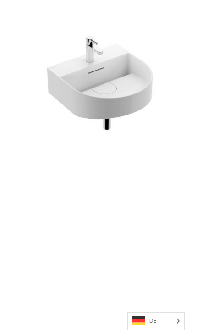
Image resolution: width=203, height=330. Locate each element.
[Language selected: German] (156, 321)
